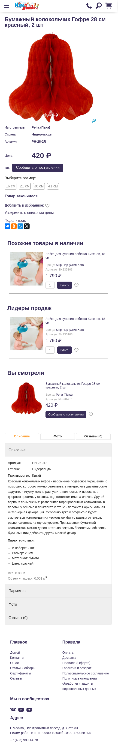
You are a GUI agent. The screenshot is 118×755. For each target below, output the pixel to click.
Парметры (17, 591)
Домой (15, 652)
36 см (39, 186)
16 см (10, 186)
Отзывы (16, 678)
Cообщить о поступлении (38, 167)
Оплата (67, 652)
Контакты (17, 657)
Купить (64, 285)
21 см (24, 186)
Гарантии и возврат (76, 668)
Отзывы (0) (93, 436)
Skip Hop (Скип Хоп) (70, 265)
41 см (53, 186)
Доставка (69, 657)
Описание (22, 436)
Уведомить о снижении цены (29, 213)
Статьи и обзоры (22, 668)
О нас (14, 663)
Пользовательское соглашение (85, 673)
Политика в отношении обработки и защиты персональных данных (79, 684)
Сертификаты (20, 673)
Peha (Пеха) (41, 127)
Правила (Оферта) (76, 663)
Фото (58, 436)
